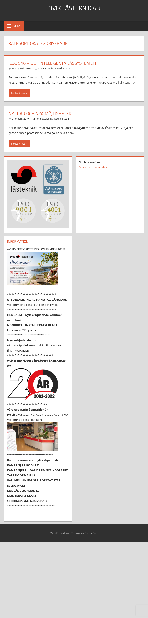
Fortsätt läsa (18, 93)
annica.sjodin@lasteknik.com (54, 68)
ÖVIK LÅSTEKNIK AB (74, 8)
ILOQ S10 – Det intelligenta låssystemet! (52, 63)
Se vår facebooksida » (93, 167)
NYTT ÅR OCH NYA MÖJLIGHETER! (40, 113)
